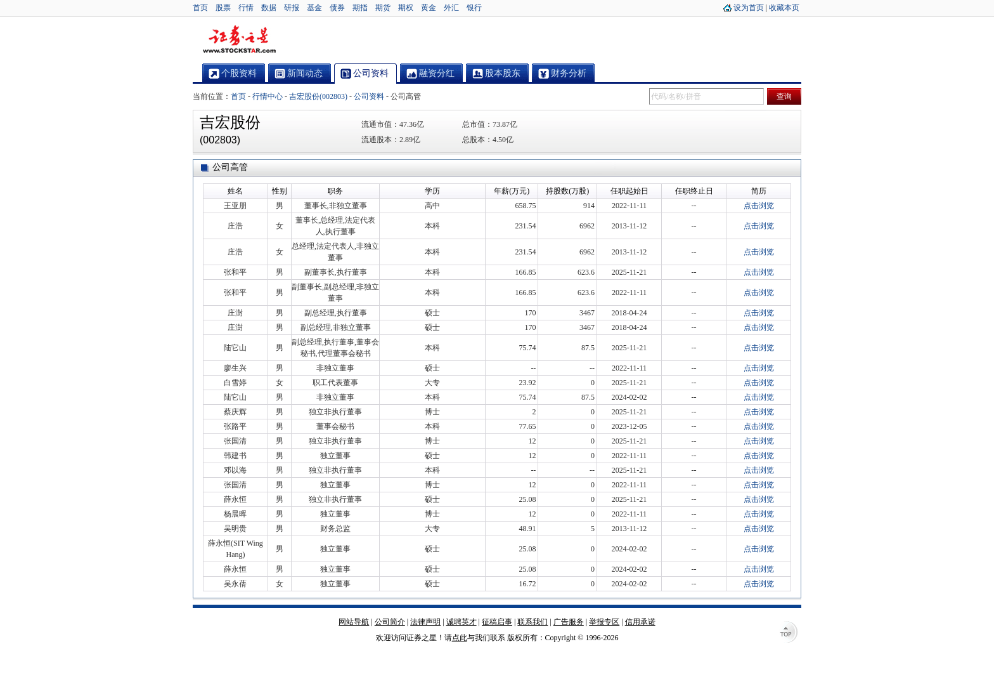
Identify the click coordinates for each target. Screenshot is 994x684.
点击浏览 (759, 205)
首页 (200, 7)
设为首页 (748, 7)
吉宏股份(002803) (318, 96)
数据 (268, 7)
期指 (360, 7)
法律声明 (425, 621)
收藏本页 (784, 7)
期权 (405, 7)
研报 (291, 7)
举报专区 (604, 621)
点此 (459, 637)
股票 (223, 7)
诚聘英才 (461, 621)
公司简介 (390, 621)
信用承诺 (640, 621)
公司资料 (369, 96)
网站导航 (354, 621)
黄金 (428, 7)
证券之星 (239, 40)
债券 (337, 7)
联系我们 (532, 621)
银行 (474, 7)
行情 (246, 7)
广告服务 (568, 621)
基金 (314, 7)
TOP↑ (788, 633)
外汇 (451, 7)
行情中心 (267, 96)
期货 (382, 7)
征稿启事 (497, 621)
